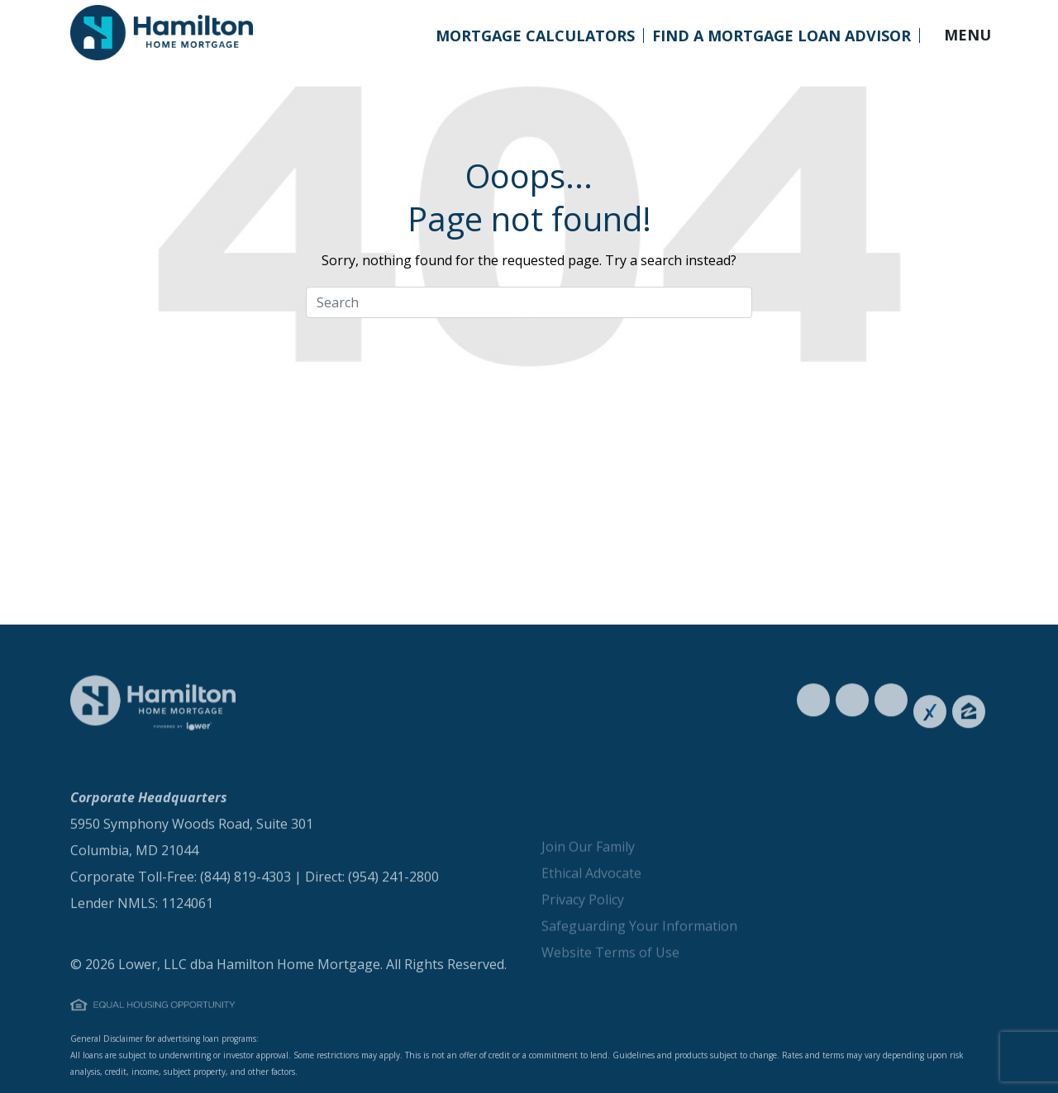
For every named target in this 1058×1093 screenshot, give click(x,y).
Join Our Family (588, 878)
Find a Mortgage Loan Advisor (781, 35)
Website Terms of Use (610, 984)
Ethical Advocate (591, 905)
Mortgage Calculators (535, 35)
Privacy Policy (582, 931)
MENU (967, 35)
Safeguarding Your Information (639, 957)
